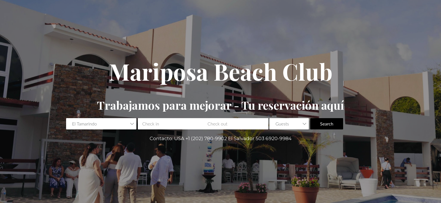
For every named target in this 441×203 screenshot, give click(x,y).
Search (326, 123)
